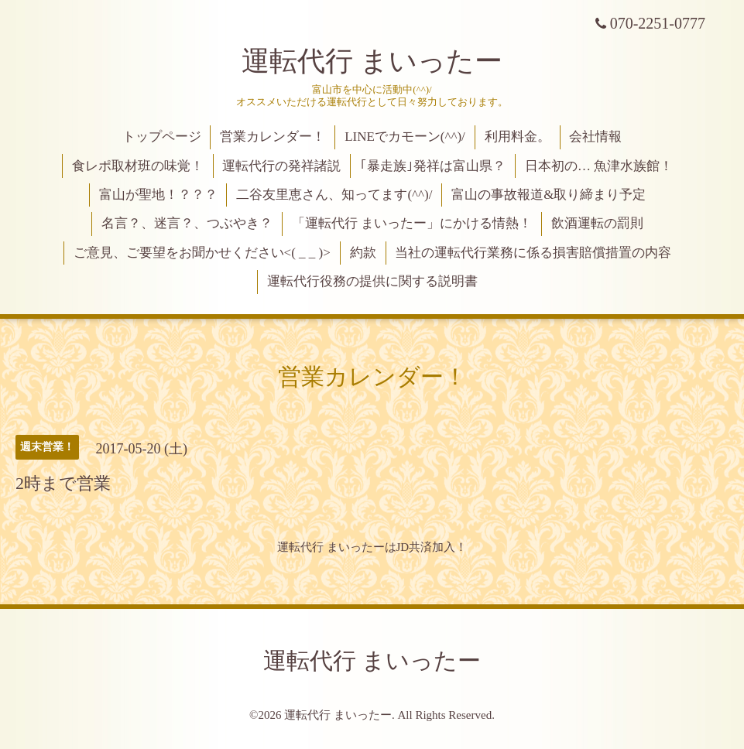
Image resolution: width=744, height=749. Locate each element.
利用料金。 (517, 136)
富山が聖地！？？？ (158, 194)
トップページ (161, 136)
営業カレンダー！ (272, 136)
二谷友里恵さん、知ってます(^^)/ (334, 194)
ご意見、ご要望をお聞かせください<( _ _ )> (202, 252)
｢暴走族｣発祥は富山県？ (433, 166)
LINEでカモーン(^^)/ (405, 136)
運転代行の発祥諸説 (281, 166)
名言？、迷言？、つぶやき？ (187, 223)
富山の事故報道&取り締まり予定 (548, 194)
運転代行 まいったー (372, 61)
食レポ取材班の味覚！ (138, 166)
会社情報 (595, 136)
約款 (363, 252)
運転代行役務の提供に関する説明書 (372, 281)
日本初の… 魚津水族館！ (599, 166)
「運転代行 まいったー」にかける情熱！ (412, 223)
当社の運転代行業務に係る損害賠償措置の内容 (533, 252)
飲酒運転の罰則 (597, 223)
